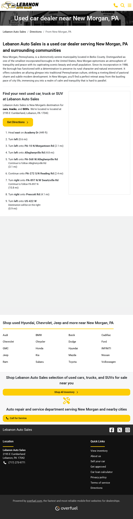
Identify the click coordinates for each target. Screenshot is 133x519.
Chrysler (40, 341)
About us (96, 456)
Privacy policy (99, 477)
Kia (37, 355)
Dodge (72, 341)
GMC (5, 348)
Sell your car (98, 461)
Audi (5, 335)
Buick (72, 335)
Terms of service (100, 482)
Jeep (5, 355)
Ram (5, 361)
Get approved (98, 466)
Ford (104, 341)
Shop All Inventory (66, 392)
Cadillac (106, 335)
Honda (39, 348)
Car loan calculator (102, 472)
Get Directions (18, 122)
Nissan (105, 355)
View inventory (99, 450)
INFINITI (106, 348)
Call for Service (16, 418)
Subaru (40, 361)
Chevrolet (8, 341)
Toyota (73, 361)
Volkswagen (108, 361)
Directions (97, 487)
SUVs (26, 109)
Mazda (72, 355)
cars (5, 109)
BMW (39, 335)
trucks (13, 109)
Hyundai (73, 348)
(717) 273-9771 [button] (14, 463)
